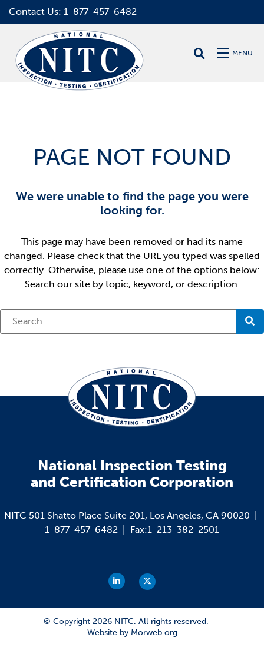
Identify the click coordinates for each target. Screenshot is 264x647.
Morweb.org (154, 633)
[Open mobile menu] (236, 53)
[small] (116, 581)
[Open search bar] (199, 53)
